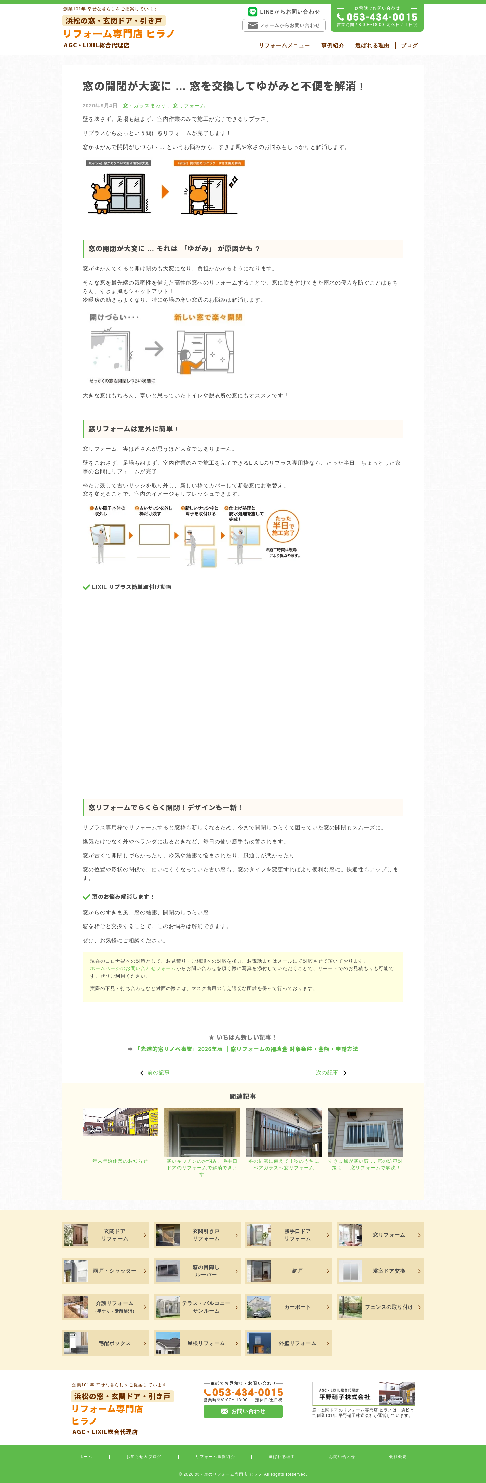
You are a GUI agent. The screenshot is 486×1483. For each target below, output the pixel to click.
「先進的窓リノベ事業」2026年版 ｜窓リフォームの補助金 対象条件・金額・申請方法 (246, 1049)
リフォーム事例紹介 (215, 1456)
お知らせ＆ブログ (143, 1456)
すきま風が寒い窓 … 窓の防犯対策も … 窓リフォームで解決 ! (365, 1164)
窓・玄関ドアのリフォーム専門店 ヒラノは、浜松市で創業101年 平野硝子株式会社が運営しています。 (363, 1400)
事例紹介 (332, 45)
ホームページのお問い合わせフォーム (133, 968)
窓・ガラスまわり (144, 105)
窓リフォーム (189, 105)
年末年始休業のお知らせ (120, 1161)
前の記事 (153, 1072)
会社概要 (398, 1456)
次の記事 (333, 1072)
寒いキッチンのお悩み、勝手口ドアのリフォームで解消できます (202, 1167)
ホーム (85, 1456)
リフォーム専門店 (122, 1413)
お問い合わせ (342, 1456)
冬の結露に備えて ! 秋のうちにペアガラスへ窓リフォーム (283, 1164)
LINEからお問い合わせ (284, 12)
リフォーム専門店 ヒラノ (119, 32)
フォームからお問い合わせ (284, 25)
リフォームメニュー (284, 45)
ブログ (409, 45)
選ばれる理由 (372, 45)
